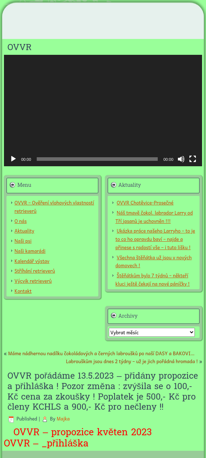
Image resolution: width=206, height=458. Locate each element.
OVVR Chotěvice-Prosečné (145, 202)
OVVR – (21, 443)
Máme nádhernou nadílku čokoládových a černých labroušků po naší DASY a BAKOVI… (101, 353)
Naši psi (22, 241)
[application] (103, 111)
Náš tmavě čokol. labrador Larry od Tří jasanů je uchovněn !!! (154, 217)
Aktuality (24, 230)
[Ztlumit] (181, 159)
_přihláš (58, 443)
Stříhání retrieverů (34, 270)
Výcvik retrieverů (33, 281)
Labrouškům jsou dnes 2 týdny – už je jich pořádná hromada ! (132, 361)
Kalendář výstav (31, 261)
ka (83, 443)
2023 (157, 432)
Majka (63, 418)
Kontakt (23, 291)
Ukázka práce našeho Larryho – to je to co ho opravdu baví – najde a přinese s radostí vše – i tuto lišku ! (155, 239)
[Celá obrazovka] (192, 159)
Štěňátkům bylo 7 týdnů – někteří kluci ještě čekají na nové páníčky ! (153, 279)
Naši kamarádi (29, 251)
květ (105, 432)
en (122, 432)
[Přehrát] (13, 159)
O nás (20, 221)
